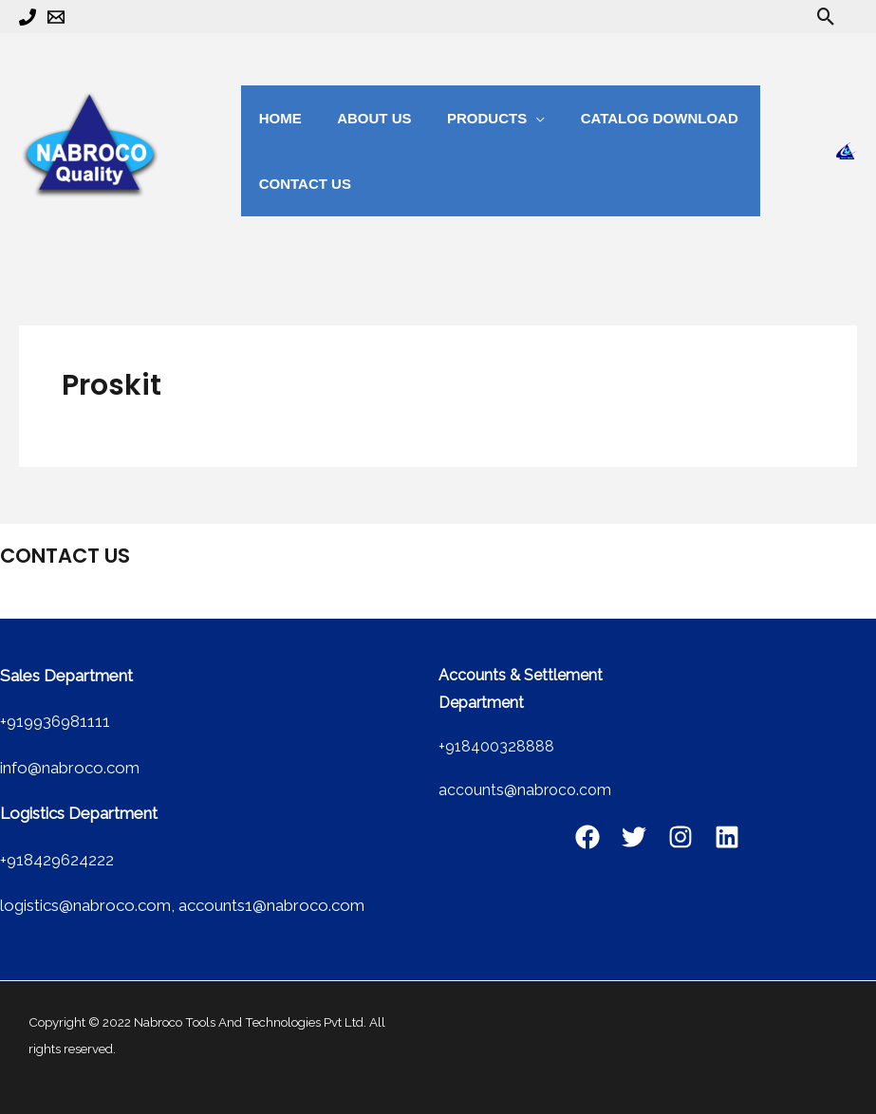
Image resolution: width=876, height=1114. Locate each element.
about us (363, 118)
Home (276, 118)
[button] (826, 16)
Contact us (301, 184)
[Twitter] (634, 837)
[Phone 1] (27, 17)
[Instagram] (680, 837)
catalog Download (635, 118)
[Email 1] (56, 17)
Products (469, 118)
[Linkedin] (727, 837)
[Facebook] (587, 837)
